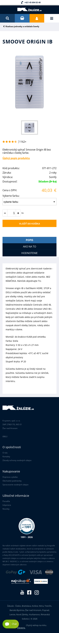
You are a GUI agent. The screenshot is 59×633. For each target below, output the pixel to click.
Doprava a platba (10, 477)
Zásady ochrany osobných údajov (17, 460)
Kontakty (6, 456)
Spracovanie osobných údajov (15, 484)
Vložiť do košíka (29, 223)
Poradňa (6, 501)
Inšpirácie (7, 505)
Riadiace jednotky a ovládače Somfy (22, 26)
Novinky (6, 509)
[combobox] (29, 201)
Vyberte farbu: (11, 195)
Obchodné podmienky (12, 480)
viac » (5, 436)
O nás (5, 452)
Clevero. (21, 627)
